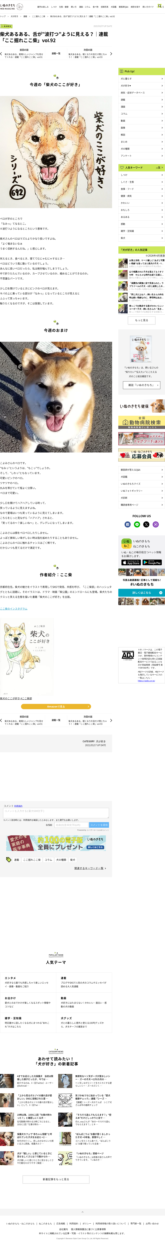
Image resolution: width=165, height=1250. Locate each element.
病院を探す (135, 7)
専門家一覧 (135, 1223)
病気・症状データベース (133, 92)
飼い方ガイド (148, 7)
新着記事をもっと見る (56, 1179)
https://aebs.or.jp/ (146, 680)
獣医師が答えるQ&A (130, 469)
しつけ (54, 7)
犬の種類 (61, 860)
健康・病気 (126, 195)
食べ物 (95, 7)
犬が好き (14, 16)
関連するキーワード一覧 (89, 868)
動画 (123, 120)
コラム (48, 860)
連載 (25, 16)
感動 (123, 223)
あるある (125, 216)
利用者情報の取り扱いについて (111, 1223)
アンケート (126, 155)
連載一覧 (56, 53)
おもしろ (125, 209)
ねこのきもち (45, 1223)
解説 (123, 134)
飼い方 (74, 7)
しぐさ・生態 (127, 181)
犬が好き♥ (126, 85)
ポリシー (86, 1223)
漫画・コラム (84, 7)
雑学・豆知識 (127, 230)
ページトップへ (82, 1212)
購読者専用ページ (129, 504)
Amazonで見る (56, 706)
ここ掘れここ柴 (38, 16)
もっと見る (141, 320)
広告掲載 (60, 1223)
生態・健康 (63, 7)
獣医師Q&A (123, 7)
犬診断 (124, 497)
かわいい (125, 202)
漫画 (123, 106)
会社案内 (63, 1229)
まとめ (124, 141)
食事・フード (127, 188)
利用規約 (73, 1223)
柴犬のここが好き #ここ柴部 (16, 698)
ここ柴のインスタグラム (13, 608)
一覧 (158, 167)
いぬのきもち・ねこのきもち (20, 1223)
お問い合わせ (152, 1223)
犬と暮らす (126, 78)
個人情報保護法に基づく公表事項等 (88, 1229)
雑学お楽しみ (43, 7)
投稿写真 (104, 7)
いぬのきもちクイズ (130, 483)
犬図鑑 (113, 7)
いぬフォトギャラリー (132, 490)
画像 (123, 127)
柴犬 (72, 860)
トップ (3, 16)
